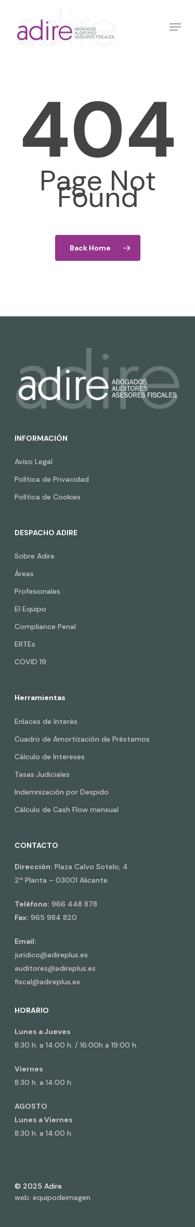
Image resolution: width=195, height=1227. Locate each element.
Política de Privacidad (52, 479)
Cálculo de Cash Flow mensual (67, 809)
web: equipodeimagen (52, 1197)
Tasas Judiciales (42, 774)
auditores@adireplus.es (55, 968)
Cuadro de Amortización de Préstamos (82, 739)
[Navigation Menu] (175, 27)
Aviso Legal (34, 461)
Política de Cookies (48, 496)
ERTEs (25, 644)
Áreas (24, 573)
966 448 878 (74, 904)
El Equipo (30, 609)
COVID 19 (30, 661)
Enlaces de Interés (46, 721)
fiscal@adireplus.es (47, 981)
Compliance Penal (45, 626)
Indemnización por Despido (62, 792)
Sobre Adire (35, 556)
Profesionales (37, 591)
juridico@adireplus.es (51, 954)
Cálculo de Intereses (50, 756)
